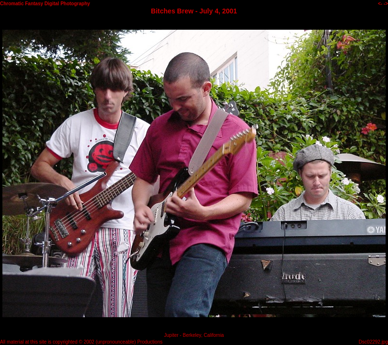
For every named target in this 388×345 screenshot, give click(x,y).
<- (380, 3)
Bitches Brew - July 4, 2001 (194, 11)
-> (386, 3)
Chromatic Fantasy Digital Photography (45, 3)
